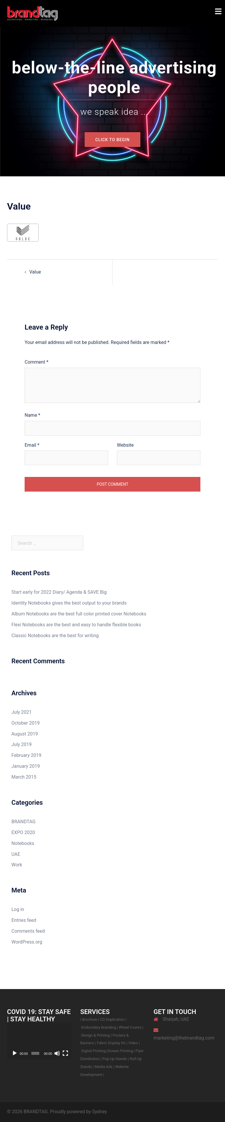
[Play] (15, 1053)
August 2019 (24, 734)
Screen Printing (121, 1051)
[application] (39, 1041)
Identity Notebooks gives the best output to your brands (69, 603)
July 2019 (21, 744)
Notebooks (22, 843)
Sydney (99, 1111)
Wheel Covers (130, 1027)
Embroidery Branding (99, 1027)
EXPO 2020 (23, 832)
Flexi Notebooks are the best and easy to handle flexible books (76, 624)
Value (35, 272)
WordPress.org (26, 942)
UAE (15, 854)
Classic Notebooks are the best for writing (55, 635)
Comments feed (28, 931)
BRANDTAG (23, 821)
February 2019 (26, 755)
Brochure (89, 1019)
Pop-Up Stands (114, 1059)
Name (32, 415)
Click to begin (112, 139)
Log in (17, 909)
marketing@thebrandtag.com (184, 1038)
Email (32, 445)
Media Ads (104, 1066)
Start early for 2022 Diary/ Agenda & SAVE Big (59, 592)
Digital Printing (94, 1051)
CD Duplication (112, 1019)
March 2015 (23, 777)
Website (125, 445)
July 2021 (21, 712)
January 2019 (25, 766)
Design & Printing (96, 1035)
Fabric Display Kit (111, 1043)
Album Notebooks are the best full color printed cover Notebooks (78, 614)
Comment (36, 362)
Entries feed (23, 920)
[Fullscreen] (65, 1053)
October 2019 (25, 723)
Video (133, 1043)
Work (16, 865)
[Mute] (57, 1053)
